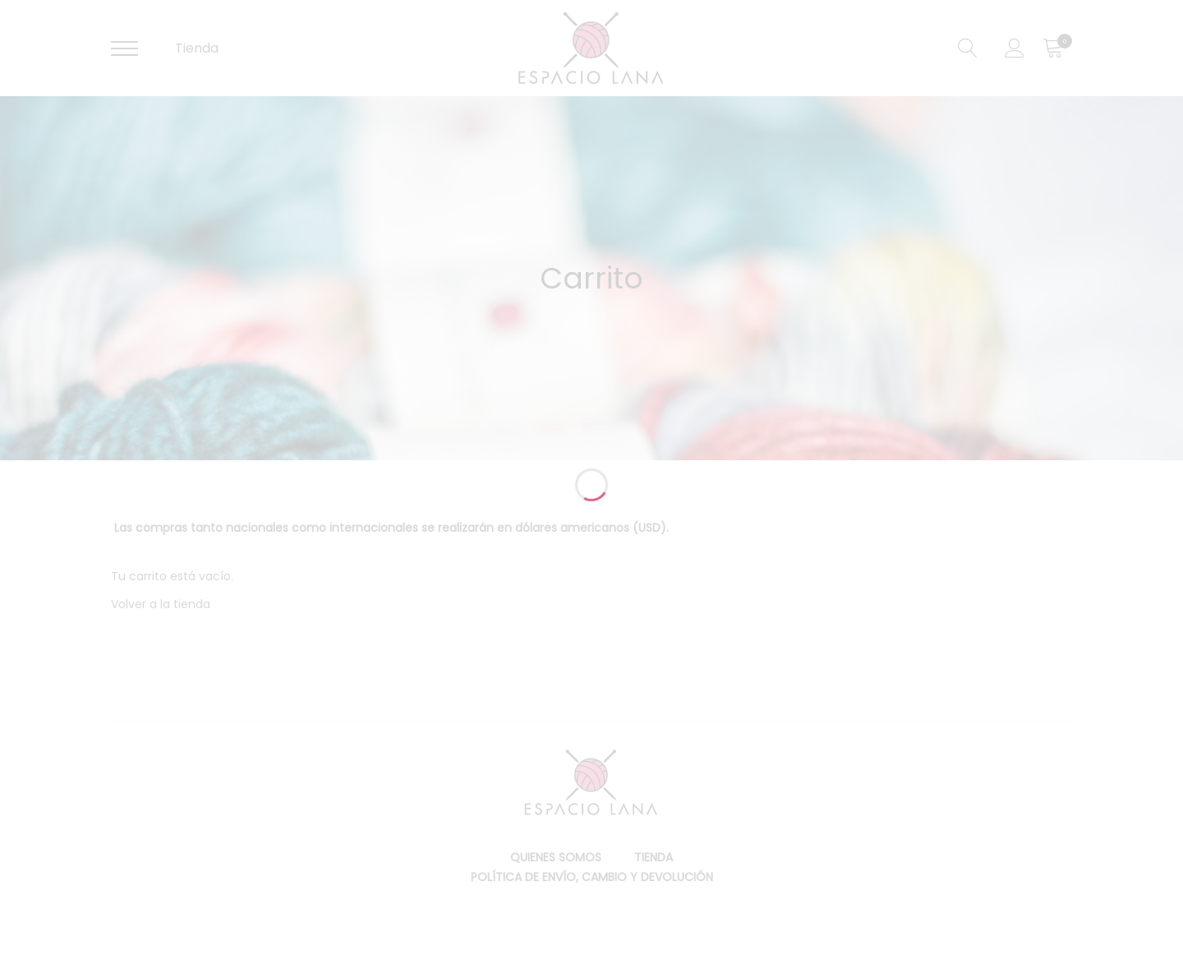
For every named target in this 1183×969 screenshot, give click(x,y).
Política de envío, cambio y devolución (592, 877)
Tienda (197, 48)
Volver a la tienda (160, 604)
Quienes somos (555, 857)
